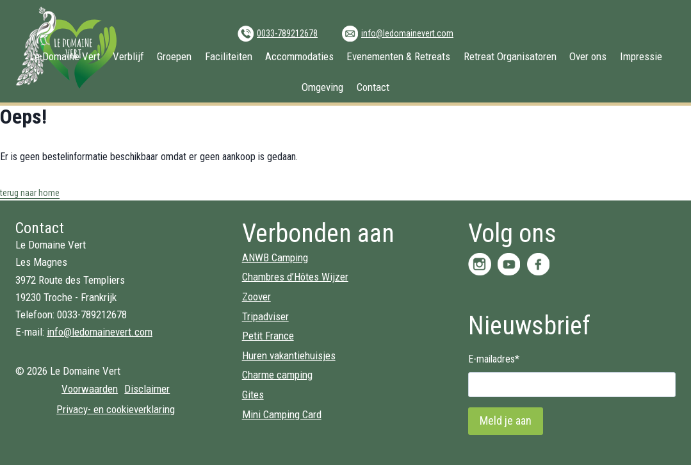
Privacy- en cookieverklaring (115, 409)
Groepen (174, 56)
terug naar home (30, 193)
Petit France (268, 335)
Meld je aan (506, 420)
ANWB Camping (275, 257)
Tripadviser (265, 316)
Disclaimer (147, 388)
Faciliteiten (228, 56)
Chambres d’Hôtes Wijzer (295, 276)
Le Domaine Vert (64, 56)
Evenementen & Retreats (398, 56)
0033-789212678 (287, 33)
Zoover (256, 296)
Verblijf (128, 56)
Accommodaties (299, 56)
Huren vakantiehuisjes (289, 355)
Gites (253, 394)
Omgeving (322, 87)
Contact (373, 87)
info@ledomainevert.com (407, 33)
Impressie (641, 56)
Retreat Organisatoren (510, 56)
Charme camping (277, 374)
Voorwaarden (89, 388)
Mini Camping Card (281, 414)
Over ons (587, 56)
